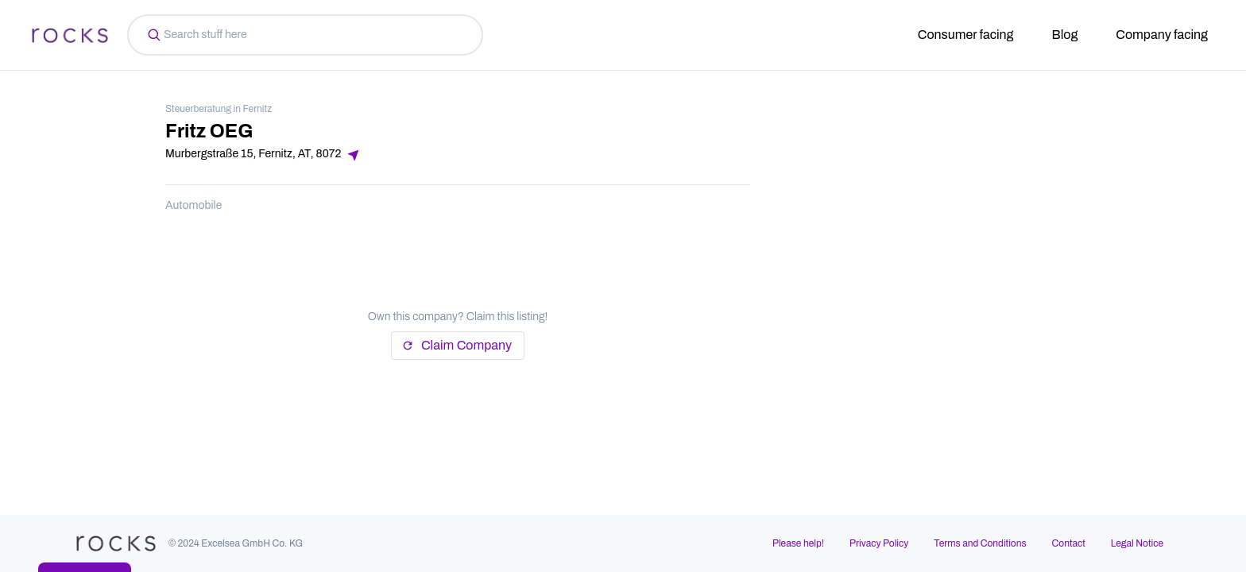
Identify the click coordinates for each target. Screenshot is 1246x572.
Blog (1065, 34)
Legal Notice (1137, 543)
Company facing (1162, 34)
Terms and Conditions (980, 543)
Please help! (798, 543)
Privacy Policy (878, 543)
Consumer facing (966, 34)
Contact (1068, 543)
